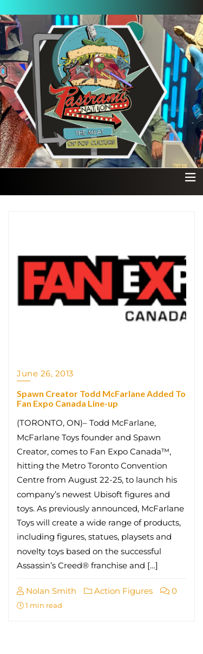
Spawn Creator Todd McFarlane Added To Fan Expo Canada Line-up (101, 398)
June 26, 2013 (45, 373)
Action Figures (118, 591)
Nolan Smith (46, 591)
